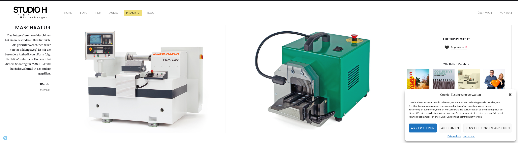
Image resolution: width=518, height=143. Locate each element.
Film (98, 12)
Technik (45, 89)
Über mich (485, 12)
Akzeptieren (423, 128)
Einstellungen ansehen (488, 128)
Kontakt (506, 12)
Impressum (469, 136)
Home (68, 12)
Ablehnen (450, 128)
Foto (84, 12)
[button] (510, 95)
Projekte (132, 12)
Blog (150, 12)
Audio (113, 12)
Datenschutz (454, 136)
